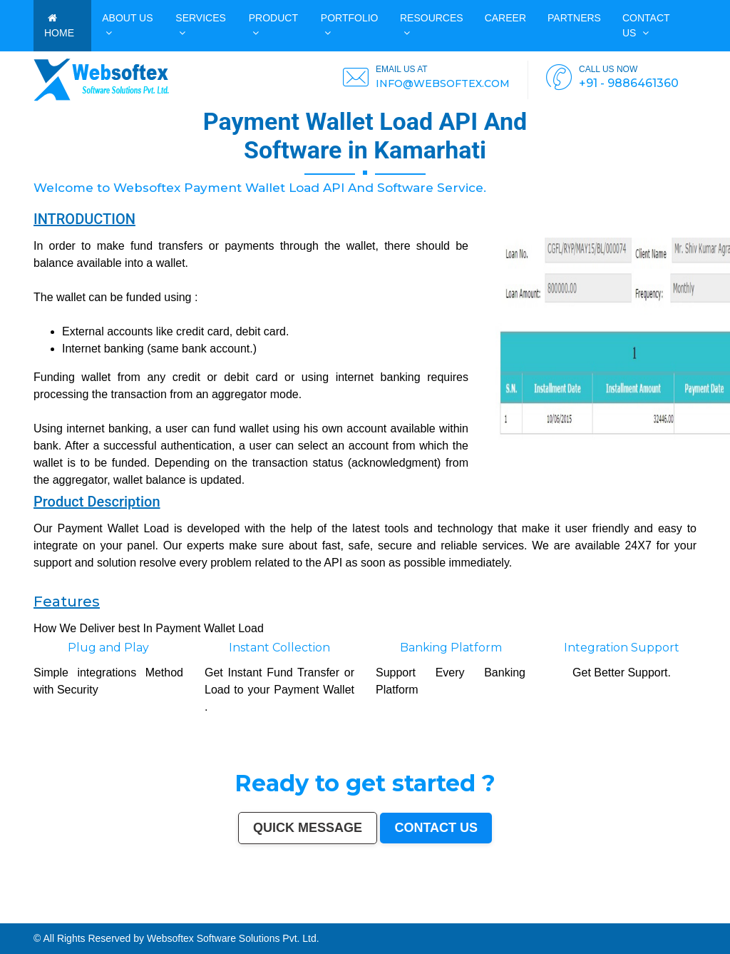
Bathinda (268, 920)
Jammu (79, 916)
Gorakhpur (650, 914)
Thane (147, 914)
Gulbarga (139, 916)
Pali (587, 920)
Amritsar (293, 914)
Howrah (413, 914)
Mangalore (392, 916)
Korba (237, 916)
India (3, 914)
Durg (212, 920)
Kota (574, 914)
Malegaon (270, 916)
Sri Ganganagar (376, 920)
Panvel (508, 920)
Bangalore (29, 914)
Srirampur (323, 920)
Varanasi (303, 914)
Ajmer (120, 916)
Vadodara (210, 914)
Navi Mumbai (280, 914)
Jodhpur (422, 914)
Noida (217, 916)
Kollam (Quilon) (406, 916)
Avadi (276, 920)
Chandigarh (393, 914)
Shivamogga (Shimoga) (582, 916)
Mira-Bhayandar (472, 914)
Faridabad (221, 914)
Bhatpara (169, 916)
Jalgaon (209, 916)
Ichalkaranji (187, 920)
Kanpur (97, 914)
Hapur (219, 920)
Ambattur (486, 916)
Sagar (341, 920)
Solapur (325, 914)
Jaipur (105, 914)
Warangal (27, 916)
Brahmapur (475, 916)
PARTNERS (574, 18)
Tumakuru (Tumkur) (523, 916)
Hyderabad (58, 914)
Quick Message (307, 828)
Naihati (112, 920)
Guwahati (433, 914)
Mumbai (10, 914)
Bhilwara (554, 916)
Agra (173, 914)
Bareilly (582, 914)
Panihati (464, 916)
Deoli (225, 920)
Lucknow (114, 914)
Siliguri (37, 916)
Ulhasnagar (46, 916)
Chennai (48, 914)
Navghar (594, 920)
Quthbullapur (506, 916)
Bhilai (659, 914)
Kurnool (176, 920)
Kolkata (38, 914)
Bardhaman (73, 920)
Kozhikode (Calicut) (376, 916)
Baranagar (287, 920)
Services (200, 25)
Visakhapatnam (378, 914)
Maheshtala (227, 916)
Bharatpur (350, 920)
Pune (81, 914)
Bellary (630, 916)
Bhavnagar (16, 916)
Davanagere (320, 916)
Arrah (500, 920)
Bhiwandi (566, 914)
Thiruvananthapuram (597, 914)
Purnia (603, 920)
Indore (139, 914)
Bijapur (333, 920)
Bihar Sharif (398, 920)
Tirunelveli (282, 916)
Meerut (250, 914)
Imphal (611, 920)
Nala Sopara (723, 916)
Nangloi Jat (298, 920)
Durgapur (129, 916)
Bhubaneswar (516, 914)
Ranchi (366, 914)
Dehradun (69, 916)
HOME (59, 26)
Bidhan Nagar (558, 920)
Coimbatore (445, 914)
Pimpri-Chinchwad (186, 914)
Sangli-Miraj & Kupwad (95, 916)
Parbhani (37, 920)
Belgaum (301, 916)
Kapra (388, 920)
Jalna (160, 920)
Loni (527, 920)
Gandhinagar (256, 920)
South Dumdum (196, 916)
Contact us (645, 25)
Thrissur (15, 920)
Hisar (667, 916)
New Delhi (579, 920)
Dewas (139, 920)
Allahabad (336, 914)
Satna (153, 920)
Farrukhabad (420, 920)
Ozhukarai (235, 920)
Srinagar (357, 914)
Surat (88, 914)
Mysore (404, 914)
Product (273, 25)
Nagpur (123, 914)
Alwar (83, 920)
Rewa (569, 920)
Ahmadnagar (342, 916)
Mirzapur (621, 920)
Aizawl (131, 920)
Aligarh (556, 914)
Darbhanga (92, 920)
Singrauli (647, 916)
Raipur (640, 914)
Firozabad (710, 916)
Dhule (495, 916)
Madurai (548, 914)
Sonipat (167, 920)
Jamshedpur (670, 914)
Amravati (682, 914)
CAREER (505, 18)
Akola (310, 916)
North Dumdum (444, 920)
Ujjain (254, 916)
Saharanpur (181, 916)
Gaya (261, 916)
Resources (431, 25)
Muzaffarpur (611, 916)
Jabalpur (347, 914)
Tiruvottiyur (473, 920)
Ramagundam (460, 920)
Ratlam (409, 920)
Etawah (62, 920)
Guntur (149, 916)
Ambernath (518, 920)
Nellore (419, 916)
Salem (539, 914)
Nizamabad (26, 920)
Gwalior (485, 914)
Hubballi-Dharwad (499, 914)
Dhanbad (545, 920)
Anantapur (361, 920)
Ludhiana (164, 914)
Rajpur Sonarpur (705, 914)
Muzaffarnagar (541, 916)
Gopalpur (428, 916)
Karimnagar (311, 920)
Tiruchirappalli (628, 914)
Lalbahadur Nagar (449, 916)
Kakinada (122, 920)
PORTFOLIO (350, 25)
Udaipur (292, 916)
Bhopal (155, 914)
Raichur (431, 920)
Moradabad (615, 914)
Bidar (494, 920)
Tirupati (245, 920)
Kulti (55, 920)
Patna (132, 914)
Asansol (246, 916)
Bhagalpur (565, 916)
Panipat (5, 920)
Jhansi (353, 916)
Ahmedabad (72, 914)
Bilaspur (47, 920)
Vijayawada (457, 914)
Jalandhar (529, 914)
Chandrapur (677, 916)
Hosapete (485, 920)
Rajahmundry (201, 920)
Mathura (599, 916)
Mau (146, 920)
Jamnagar (158, 916)
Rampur (104, 920)
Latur (437, 916)
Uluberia (535, 920)
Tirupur (331, 916)
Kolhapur (58, 916)
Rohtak (638, 916)
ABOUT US (127, 25)
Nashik (200, 914)
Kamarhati (658, 916)
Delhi (18, 914)
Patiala (621, 916)
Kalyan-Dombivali (264, 914)
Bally (701, 916)
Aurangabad (314, 914)
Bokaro (362, 916)
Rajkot (243, 914)
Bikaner (718, 914)
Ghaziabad (232, 914)
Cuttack (691, 914)
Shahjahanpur (691, 916)
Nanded (112, 916)
